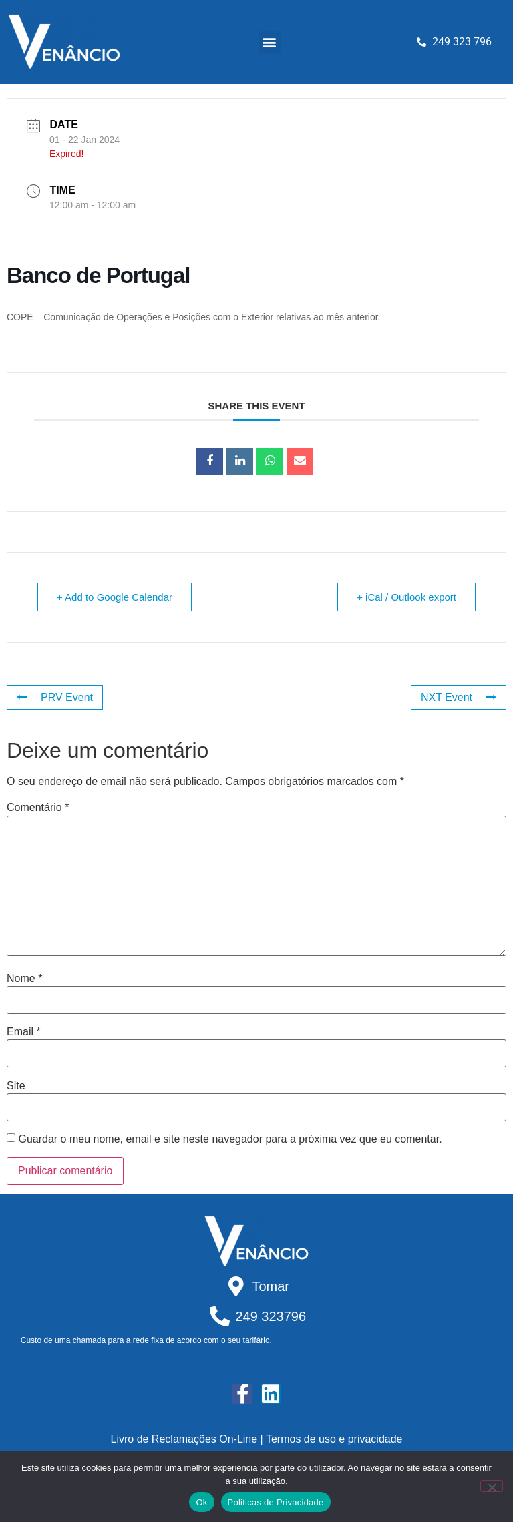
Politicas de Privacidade (276, 1502)
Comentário (38, 807)
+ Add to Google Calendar (114, 597)
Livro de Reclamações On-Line (184, 1439)
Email (24, 1032)
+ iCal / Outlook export (406, 597)
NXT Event (458, 697)
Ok (201, 1502)
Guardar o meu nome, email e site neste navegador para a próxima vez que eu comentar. (230, 1139)
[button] (270, 42)
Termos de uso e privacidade (334, 1439)
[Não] (491, 1486)
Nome (24, 978)
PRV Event (55, 697)
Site (16, 1086)
